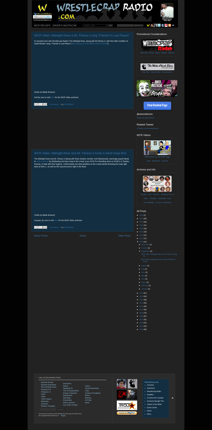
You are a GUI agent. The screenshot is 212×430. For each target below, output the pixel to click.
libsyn (157, 53)
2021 (141, 225)
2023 (141, 219)
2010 (141, 310)
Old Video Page (164, 157)
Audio (148, 161)
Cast (149, 194)
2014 (141, 296)
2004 (141, 329)
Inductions (151, 388)
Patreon (171, 53)
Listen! (87, 386)
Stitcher (164, 53)
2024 (141, 215)
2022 (141, 222)
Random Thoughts (48, 406)
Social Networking (92, 388)
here (52, 97)
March (144, 282)
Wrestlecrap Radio (154, 391)
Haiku (146, 198)
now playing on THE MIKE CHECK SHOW (89, 44)
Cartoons (164, 161)
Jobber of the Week (154, 404)
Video (43, 397)
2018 (141, 235)
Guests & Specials (70, 393)
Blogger (63, 415)
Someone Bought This (155, 401)
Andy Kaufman (42, 161)
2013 (141, 300)
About (87, 403)
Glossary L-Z (46, 392)
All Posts (88, 400)
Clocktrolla (162, 198)
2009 (141, 313)
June (143, 272)
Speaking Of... (68, 388)
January (144, 289)
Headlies (150, 395)
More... (149, 414)
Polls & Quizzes (69, 403)
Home (83, 235)
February (145, 285)
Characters (67, 384)
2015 (141, 293)
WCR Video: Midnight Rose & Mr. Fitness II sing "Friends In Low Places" (82, 35)
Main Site (144, 53)
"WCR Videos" (46, 399)
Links (87, 391)
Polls (169, 198)
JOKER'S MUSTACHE (64, 25)
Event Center (152, 408)
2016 (141, 242)
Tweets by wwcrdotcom (145, 118)
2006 (141, 323)
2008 (141, 316)
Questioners (67, 395)
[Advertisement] (82, 129)
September (145, 251)
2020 (141, 229)
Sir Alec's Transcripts (163, 202)
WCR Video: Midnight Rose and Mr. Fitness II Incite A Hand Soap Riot (80, 153)
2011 (141, 306)
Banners (88, 398)
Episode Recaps (47, 382)
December (145, 245)
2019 (141, 232)
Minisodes (156, 161)
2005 (141, 326)
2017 (141, 238)
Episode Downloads (48, 385)
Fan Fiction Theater (70, 405)
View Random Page (157, 105)
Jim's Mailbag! (148, 202)
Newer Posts (41, 235)
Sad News (67, 398)
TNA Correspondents (71, 391)
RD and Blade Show (48, 387)
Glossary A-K (166, 194)
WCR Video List (151, 157)
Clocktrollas (67, 400)
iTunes (151, 53)
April (143, 279)
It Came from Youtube (155, 398)
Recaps (143, 194)
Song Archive (156, 72)
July (143, 269)
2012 (141, 303)
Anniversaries (167, 72)
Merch (87, 395)
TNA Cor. (156, 194)
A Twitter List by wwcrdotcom (147, 128)
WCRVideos (69, 104)
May (143, 276)
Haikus (65, 386)
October (144, 248)
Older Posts (124, 235)
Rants (149, 411)
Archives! (150, 385)
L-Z (172, 194)
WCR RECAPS (42, 25)
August (144, 266)
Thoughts (153, 198)
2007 (141, 320)
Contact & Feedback (92, 393)
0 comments (54, 104)
